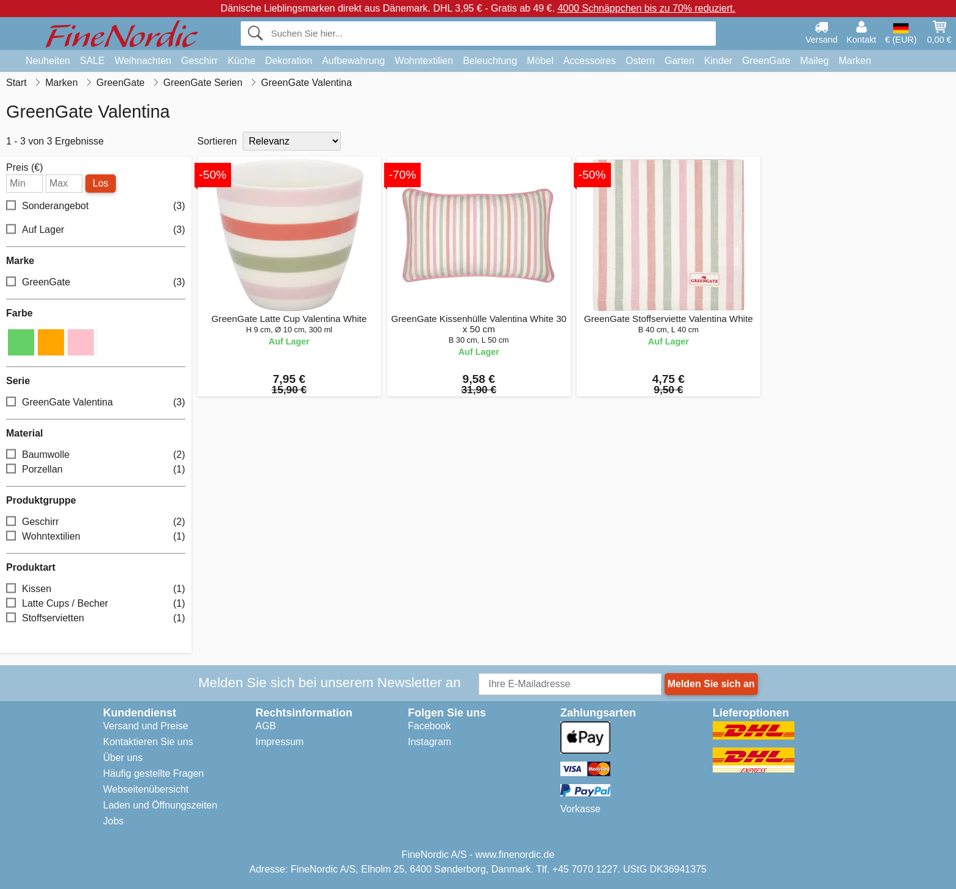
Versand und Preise (145, 726)
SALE (92, 60)
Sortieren (217, 141)
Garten (679, 60)
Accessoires (589, 60)
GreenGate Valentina (95, 403)
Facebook (429, 726)
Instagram (429, 742)
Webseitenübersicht (145, 789)
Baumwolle (95, 455)
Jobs (113, 821)
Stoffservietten (95, 618)
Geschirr (199, 60)
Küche (241, 60)
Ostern (640, 60)
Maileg (814, 60)
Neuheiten (48, 60)
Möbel (540, 60)
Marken (854, 60)
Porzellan (95, 470)
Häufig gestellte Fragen (153, 773)
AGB (265, 726)
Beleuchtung (490, 60)
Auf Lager (95, 230)
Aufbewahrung (353, 60)
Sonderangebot (95, 206)
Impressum (279, 742)
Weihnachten (143, 60)
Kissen (95, 589)
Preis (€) (24, 168)
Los (101, 183)
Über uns (123, 757)
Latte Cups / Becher (95, 604)
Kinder (718, 60)
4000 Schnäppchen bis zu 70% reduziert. (646, 8)
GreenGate (766, 60)
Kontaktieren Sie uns (148, 742)
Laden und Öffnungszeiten (160, 805)
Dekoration (288, 60)
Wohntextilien (423, 60)
